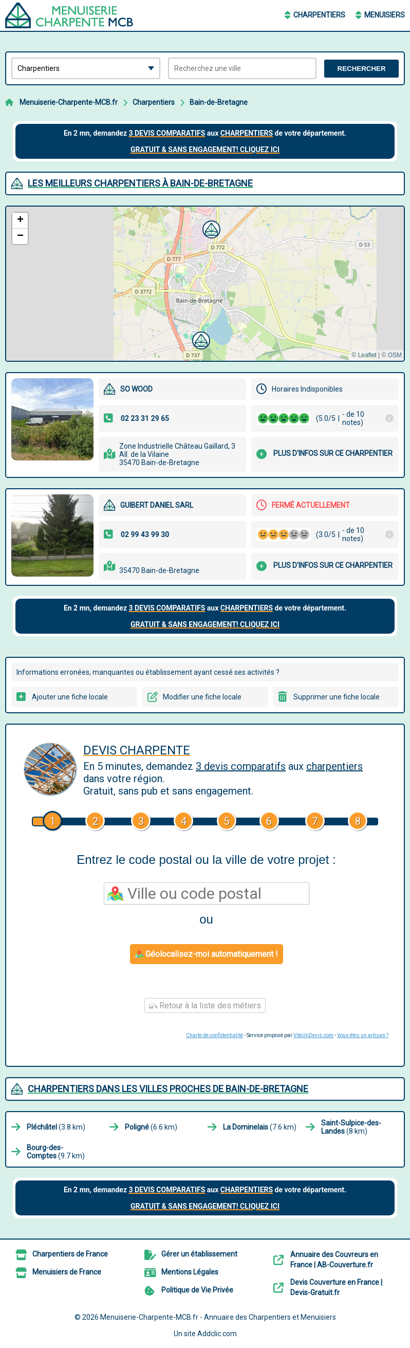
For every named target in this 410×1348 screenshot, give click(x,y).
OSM (395, 355)
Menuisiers (384, 15)
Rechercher (362, 68)
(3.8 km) (56, 1127)
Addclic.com (217, 1333)
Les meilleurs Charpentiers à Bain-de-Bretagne (140, 183)
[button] (210, 228)
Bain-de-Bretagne (219, 102)
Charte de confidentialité (214, 1035)
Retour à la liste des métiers (205, 1005)
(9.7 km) (56, 1151)
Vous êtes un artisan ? (362, 1035)
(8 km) (351, 1127)
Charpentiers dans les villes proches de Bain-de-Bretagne (168, 1088)
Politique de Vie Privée (197, 1290)
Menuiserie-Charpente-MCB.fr (69, 102)
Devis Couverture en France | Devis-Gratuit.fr (336, 1287)
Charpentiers (319, 15)
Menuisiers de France (66, 1272)
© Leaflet (363, 355)
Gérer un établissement (199, 1254)
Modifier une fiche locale (202, 697)
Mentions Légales (189, 1272)
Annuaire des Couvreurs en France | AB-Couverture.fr (334, 1259)
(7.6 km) (259, 1127)
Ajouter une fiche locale (70, 697)
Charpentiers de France (70, 1254)
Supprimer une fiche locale (336, 697)
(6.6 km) (151, 1127)
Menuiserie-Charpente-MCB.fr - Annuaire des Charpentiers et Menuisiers (218, 1317)
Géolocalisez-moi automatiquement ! (206, 954)
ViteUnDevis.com (313, 1035)
